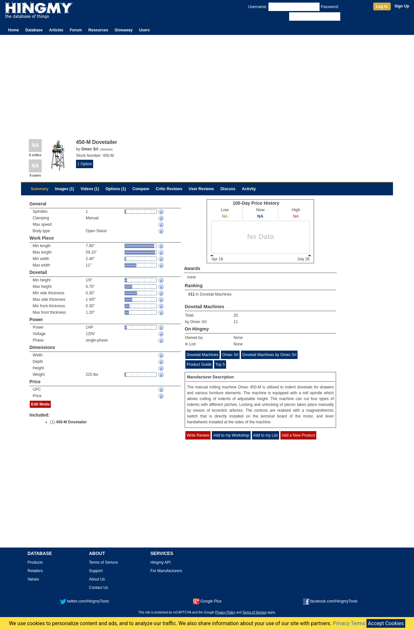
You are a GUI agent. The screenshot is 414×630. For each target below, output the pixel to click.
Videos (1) (90, 189)
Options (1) (115, 189)
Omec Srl (230, 355)
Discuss (228, 189)
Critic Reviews (169, 189)
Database (33, 30)
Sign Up (402, 6)
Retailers (35, 571)
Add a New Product (298, 435)
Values (33, 579)
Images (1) (64, 189)
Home (13, 30)
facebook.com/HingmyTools (330, 601)
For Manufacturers (166, 571)
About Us (97, 579)
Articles (56, 30)
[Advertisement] (207, 83)
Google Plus (207, 601)
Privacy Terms (349, 623)
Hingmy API (160, 562)
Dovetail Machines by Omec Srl (269, 355)
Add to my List (265, 435)
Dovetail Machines (216, 294)
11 (236, 322)
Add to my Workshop (231, 435)
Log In (382, 6)
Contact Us (98, 587)
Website (106, 149)
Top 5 (220, 364)
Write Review (198, 435)
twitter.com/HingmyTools (84, 601)
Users (144, 30)
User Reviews (201, 189)
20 (236, 315)
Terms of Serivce (103, 562)
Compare (141, 189)
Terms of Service (255, 612)
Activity (249, 189)
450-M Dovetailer (71, 422)
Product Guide (199, 364)
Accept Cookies (386, 623)
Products (35, 562)
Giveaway (123, 30)
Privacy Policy (225, 612)
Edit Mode (40, 404)
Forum (76, 30)
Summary (40, 189)
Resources (98, 30)
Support (96, 571)
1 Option (84, 164)
